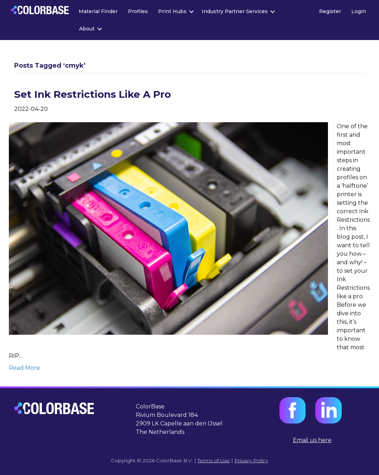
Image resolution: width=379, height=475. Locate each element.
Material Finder (98, 11)
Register (330, 11)
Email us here (312, 440)
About (87, 29)
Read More (24, 367)
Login (358, 11)
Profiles (138, 11)
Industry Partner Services (235, 11)
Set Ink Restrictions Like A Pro (92, 94)
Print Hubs (172, 11)
